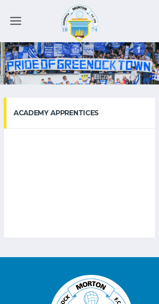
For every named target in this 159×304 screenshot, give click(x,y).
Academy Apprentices (56, 113)
